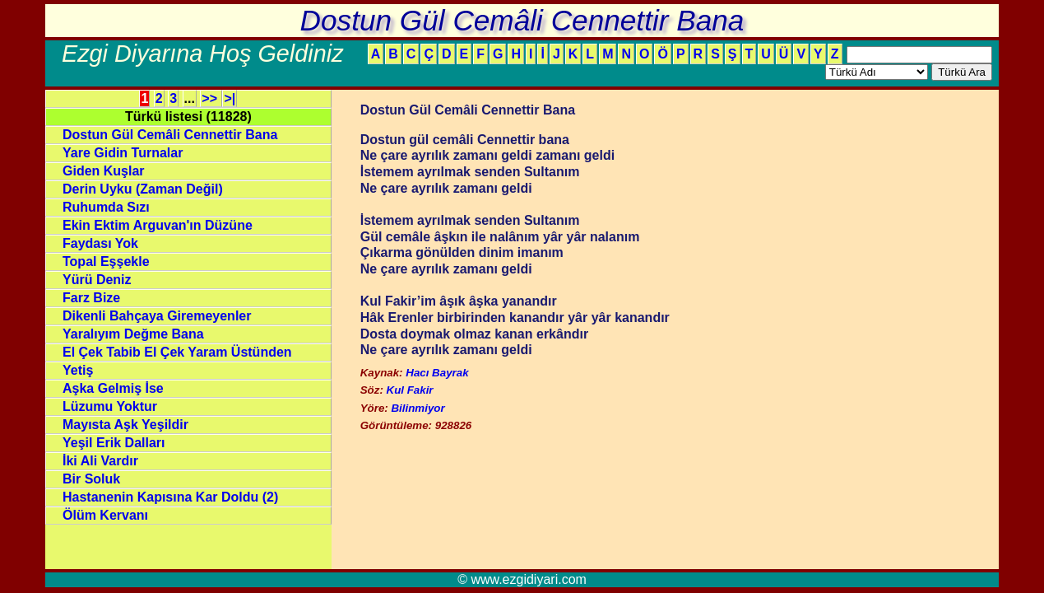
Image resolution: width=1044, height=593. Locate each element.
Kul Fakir (410, 390)
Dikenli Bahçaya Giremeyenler (157, 316)
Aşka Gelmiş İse (113, 388)
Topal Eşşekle (106, 261)
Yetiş (78, 370)
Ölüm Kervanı (105, 515)
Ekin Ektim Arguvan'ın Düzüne (158, 225)
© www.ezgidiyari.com (522, 579)
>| (229, 98)
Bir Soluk (91, 479)
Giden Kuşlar (104, 171)
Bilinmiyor (417, 408)
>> (211, 98)
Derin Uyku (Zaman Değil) (143, 189)
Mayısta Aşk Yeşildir (125, 425)
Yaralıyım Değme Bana (133, 334)
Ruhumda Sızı (106, 207)
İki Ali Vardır (100, 461)
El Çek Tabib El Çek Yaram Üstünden (177, 352)
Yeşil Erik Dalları (114, 443)
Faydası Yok (100, 243)
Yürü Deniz (97, 280)
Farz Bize (91, 298)
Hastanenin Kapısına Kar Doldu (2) (170, 497)
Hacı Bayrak (437, 373)
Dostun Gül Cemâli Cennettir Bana (170, 135)
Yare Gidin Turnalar (123, 153)
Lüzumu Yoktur (110, 406)
